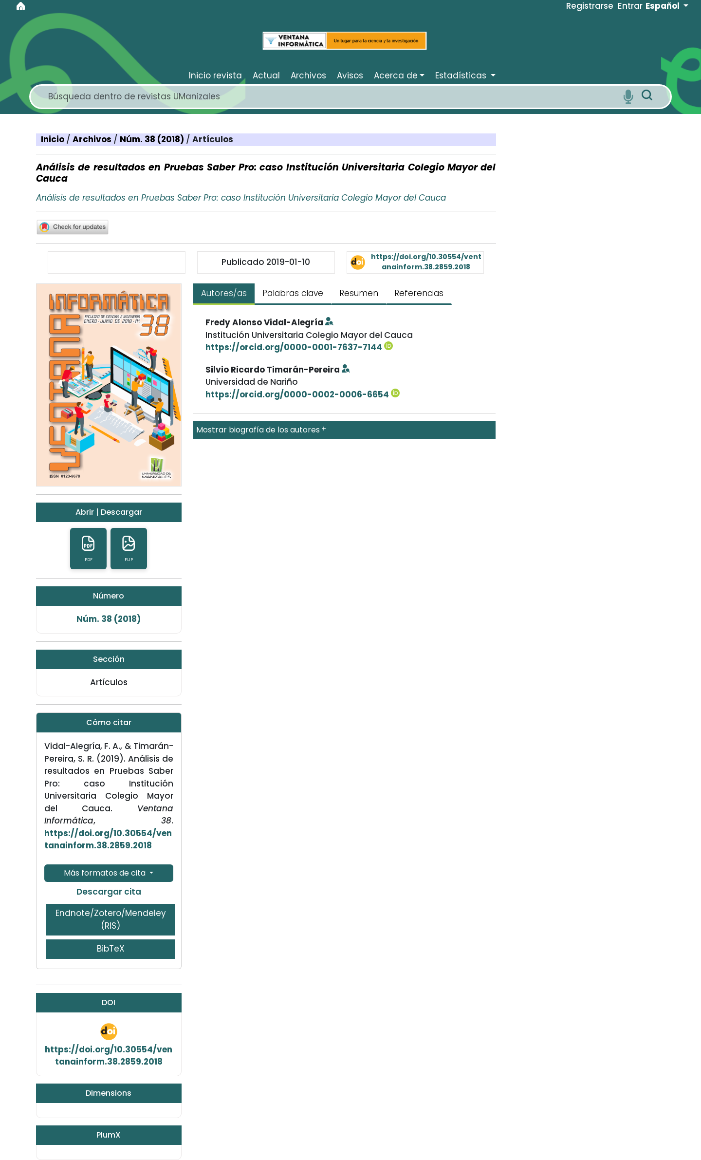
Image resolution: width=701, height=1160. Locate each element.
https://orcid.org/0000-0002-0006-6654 (302, 394)
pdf (88, 548)
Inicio (53, 139)
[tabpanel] (344, 378)
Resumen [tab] (358, 293)
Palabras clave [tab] (292, 293)
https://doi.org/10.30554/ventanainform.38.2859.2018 (426, 262)
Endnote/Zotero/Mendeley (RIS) (110, 919)
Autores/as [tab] (224, 293)
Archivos (93, 139)
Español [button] (664, 6)
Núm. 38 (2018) (153, 139)
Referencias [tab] (418, 293)
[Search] (331, 97)
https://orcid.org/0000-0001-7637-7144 (299, 347)
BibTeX (111, 948)
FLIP (128, 548)
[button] (400, 75)
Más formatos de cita (106, 873)
